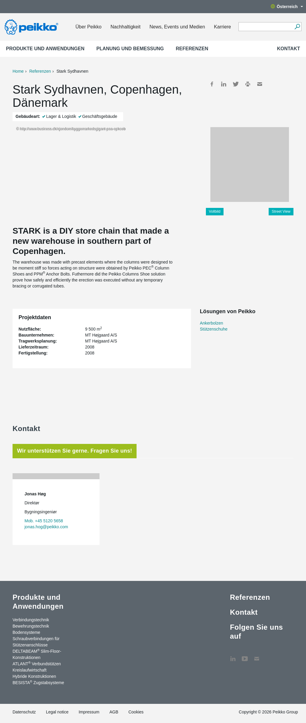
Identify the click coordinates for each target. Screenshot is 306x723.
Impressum (89, 712)
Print (248, 84)
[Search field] (265, 26)
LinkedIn (224, 84)
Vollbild (215, 211)
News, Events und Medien (177, 26)
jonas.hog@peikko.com (46, 526)
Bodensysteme (26, 632)
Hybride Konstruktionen (34, 676)
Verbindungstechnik (31, 619)
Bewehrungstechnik (31, 626)
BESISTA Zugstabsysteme (38, 682)
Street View (281, 211)
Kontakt (288, 48)
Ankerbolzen (211, 323)
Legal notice (57, 712)
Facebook (212, 84)
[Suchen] (297, 26)
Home (18, 71)
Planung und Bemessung (130, 48)
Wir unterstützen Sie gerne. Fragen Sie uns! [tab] (74, 451)
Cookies (136, 712)
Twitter (236, 84)
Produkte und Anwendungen (45, 48)
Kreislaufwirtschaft (30, 670)
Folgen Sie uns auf (256, 631)
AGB (113, 712)
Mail (260, 84)
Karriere (222, 26)
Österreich (287, 6)
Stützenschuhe (214, 329)
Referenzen (192, 48)
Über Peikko (89, 26)
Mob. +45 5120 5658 (44, 520)
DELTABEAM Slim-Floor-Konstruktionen (37, 654)
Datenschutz (24, 712)
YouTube (245, 656)
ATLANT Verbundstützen (37, 663)
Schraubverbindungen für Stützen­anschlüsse (36, 641)
